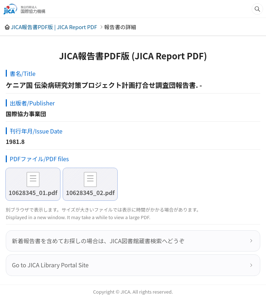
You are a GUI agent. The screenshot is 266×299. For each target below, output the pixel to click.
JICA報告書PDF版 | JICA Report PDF (54, 27)
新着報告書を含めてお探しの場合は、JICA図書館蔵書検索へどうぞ (98, 240)
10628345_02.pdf (90, 192)
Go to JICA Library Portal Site (50, 265)
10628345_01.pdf (33, 192)
